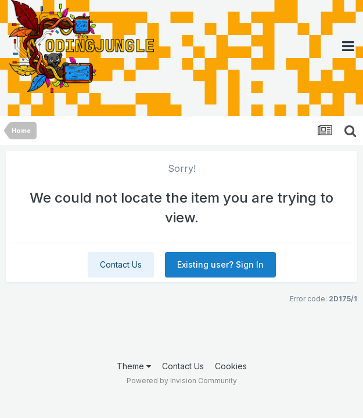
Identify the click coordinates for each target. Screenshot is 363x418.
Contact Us (121, 264)
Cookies (231, 366)
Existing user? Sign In (220, 264)
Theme (134, 366)
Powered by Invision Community (182, 380)
